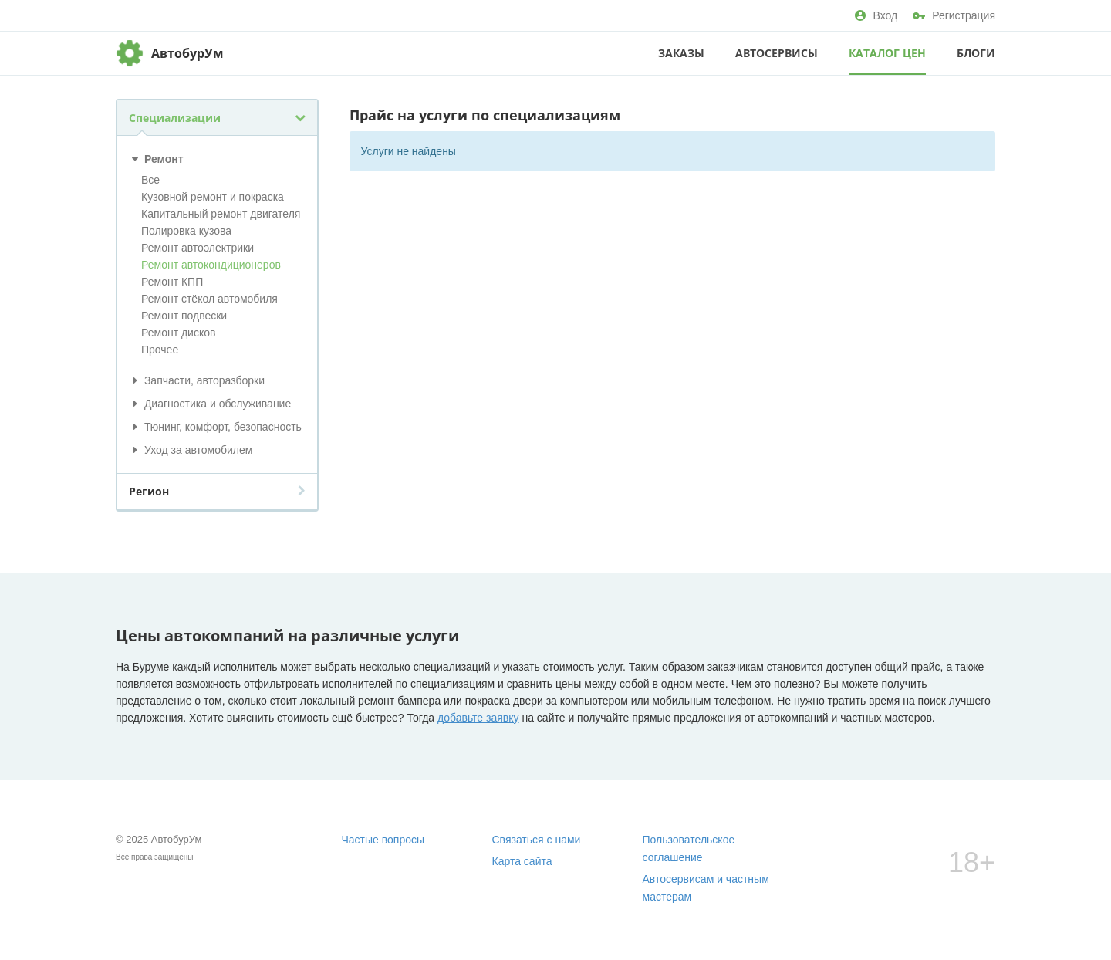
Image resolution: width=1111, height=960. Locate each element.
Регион (217, 491)
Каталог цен (887, 53)
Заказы (681, 53)
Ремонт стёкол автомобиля (209, 298)
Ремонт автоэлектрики (197, 248)
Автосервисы (776, 53)
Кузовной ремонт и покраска (212, 197)
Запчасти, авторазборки (197, 380)
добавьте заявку (478, 718)
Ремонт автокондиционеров (211, 265)
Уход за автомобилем (190, 450)
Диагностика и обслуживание (210, 403)
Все (150, 180)
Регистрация (954, 15)
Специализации (217, 117)
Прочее (159, 349)
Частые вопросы (383, 839)
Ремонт (156, 159)
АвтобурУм (187, 53)
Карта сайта (522, 861)
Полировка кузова (186, 231)
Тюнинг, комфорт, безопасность (215, 427)
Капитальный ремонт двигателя (220, 214)
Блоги (976, 53)
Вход (876, 15)
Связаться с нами (536, 839)
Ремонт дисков (178, 332)
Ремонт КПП (172, 281)
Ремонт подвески (184, 315)
